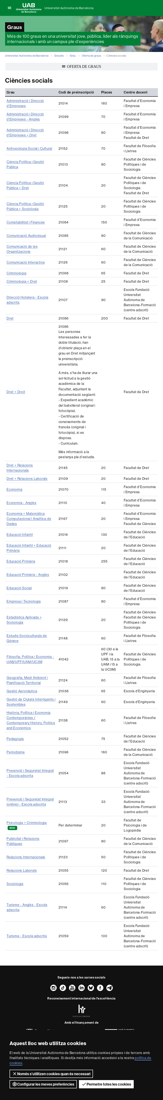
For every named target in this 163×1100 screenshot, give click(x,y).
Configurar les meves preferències (43, 1084)
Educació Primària (21, 561)
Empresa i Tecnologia (24, 601)
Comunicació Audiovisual (26, 235)
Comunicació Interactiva (26, 262)
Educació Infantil (20, 534)
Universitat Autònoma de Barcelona (69, 8)
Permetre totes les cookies (106, 1084)
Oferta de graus (91, 55)
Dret (10, 318)
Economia (14, 489)
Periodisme (16, 752)
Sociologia (15, 884)
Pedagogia (15, 739)
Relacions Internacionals (26, 857)
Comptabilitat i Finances (26, 222)
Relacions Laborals (22, 870)
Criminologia (17, 273)
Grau (73, 55)
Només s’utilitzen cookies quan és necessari (51, 1073)
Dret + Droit (16, 392)
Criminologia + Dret (22, 281)
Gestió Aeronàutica (22, 691)
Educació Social (19, 588)
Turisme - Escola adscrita (27, 936)
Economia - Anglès (22, 503)
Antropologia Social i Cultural (29, 148)
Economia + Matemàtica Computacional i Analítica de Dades (29, 518)
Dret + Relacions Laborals (27, 478)
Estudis (59, 55)
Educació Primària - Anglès (28, 574)
